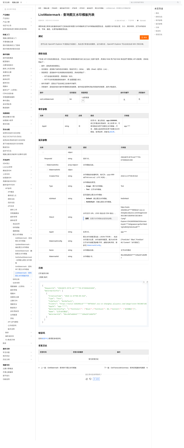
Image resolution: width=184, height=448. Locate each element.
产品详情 (131, 28)
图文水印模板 (99, 16)
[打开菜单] (4, 4)
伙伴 (64, 4)
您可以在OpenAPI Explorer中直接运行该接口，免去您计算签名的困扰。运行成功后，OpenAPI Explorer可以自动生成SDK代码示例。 (93, 52)
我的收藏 (143, 28)
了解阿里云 (78, 4)
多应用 (111, 139)
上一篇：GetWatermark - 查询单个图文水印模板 (57, 377)
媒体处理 (90, 16)
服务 (70, 4)
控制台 (163, 4)
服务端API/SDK (65, 16)
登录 (177, 4)
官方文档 (6, 10)
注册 (168, 4)
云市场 (57, 4)
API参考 (74, 16)
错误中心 (45, 348)
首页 (39, 16)
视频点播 (15, 10)
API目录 (82, 16)
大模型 (24, 4)
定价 (51, 4)
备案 (157, 4)
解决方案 (38, 4)
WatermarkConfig (94, 253)
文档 (152, 4)
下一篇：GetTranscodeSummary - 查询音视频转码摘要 (126, 377)
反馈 (96, 388)
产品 (30, 4)
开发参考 (54, 16)
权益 (45, 4)
